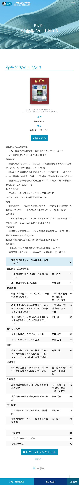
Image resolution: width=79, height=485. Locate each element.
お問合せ (73, 481)
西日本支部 (50, 481)
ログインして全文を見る (39, 452)
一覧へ (41, 468)
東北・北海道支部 (16, 481)
